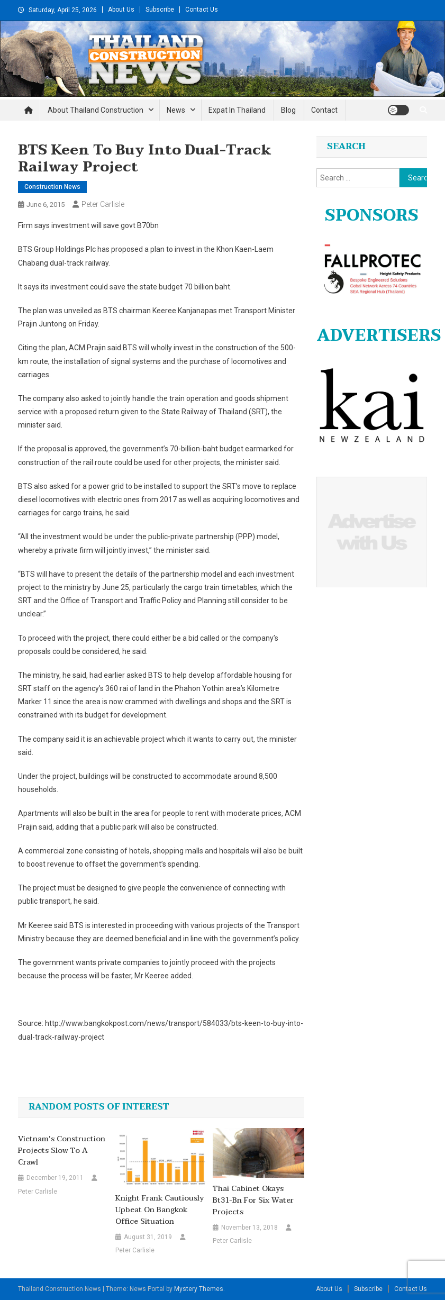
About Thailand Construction (95, 110)
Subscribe (160, 9)
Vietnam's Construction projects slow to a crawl (61, 1150)
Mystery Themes (198, 1289)
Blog (288, 110)
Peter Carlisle (102, 204)
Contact (324, 110)
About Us (121, 9)
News (176, 110)
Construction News (52, 186)
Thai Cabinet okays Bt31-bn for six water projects (253, 1200)
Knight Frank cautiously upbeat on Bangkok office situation (159, 1210)
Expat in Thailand (237, 110)
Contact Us (201, 9)
